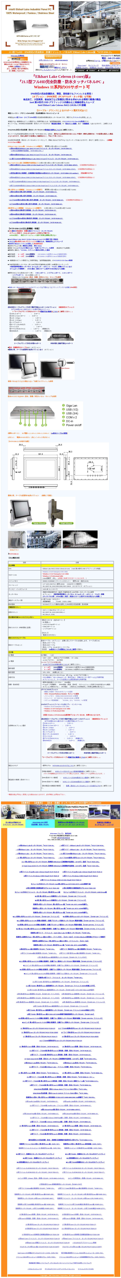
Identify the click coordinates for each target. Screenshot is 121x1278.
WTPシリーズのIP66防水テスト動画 (75, 778)
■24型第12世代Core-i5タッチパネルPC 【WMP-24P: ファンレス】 (86, 916)
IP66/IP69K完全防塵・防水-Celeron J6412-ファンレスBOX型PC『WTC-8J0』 (61, 1089)
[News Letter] (82, 65)
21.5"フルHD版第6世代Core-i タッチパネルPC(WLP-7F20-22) (60, 1040)
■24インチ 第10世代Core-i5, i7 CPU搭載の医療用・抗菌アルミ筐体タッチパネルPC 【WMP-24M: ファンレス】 (60, 1022)
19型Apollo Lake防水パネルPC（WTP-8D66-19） (79, 1101)
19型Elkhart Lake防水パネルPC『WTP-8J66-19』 (80, 1063)
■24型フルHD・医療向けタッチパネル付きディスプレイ (42, 1158)
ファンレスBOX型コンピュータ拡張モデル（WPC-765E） (36, 1257)
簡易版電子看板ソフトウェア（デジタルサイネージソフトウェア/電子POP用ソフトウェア (60, 1263)
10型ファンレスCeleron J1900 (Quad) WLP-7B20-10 (41, 876)
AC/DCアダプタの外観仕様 (52, 664)
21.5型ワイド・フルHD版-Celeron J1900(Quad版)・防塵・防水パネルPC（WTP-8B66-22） (60, 1118)
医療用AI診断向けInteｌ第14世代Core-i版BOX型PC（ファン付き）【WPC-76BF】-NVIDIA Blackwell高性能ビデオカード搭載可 (60, 937)
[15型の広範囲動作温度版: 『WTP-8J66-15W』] (27, 151)
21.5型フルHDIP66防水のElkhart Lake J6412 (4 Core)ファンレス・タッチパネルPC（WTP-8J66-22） (44, 159)
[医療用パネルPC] (82, 67)
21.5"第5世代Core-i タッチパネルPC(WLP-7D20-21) (79, 1228)
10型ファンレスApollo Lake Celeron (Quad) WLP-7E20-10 (39, 872)
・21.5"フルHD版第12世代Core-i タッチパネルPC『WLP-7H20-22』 (81, 858)
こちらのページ (48, 70)
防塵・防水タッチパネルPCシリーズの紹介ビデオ (83, 786)
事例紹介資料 (49, 130)
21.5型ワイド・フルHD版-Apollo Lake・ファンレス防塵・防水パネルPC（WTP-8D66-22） (61, 1105)
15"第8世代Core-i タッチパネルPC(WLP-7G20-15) (38, 1028)
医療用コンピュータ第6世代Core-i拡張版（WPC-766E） (83, 1148)
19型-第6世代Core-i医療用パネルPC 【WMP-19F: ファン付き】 (38, 994)
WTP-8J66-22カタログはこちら (63, 765)
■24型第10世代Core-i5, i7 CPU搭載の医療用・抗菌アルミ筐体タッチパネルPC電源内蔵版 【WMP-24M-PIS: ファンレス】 (61, 1018)
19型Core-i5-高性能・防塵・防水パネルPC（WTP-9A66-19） (83, 1218)
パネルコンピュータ (35, 1269)
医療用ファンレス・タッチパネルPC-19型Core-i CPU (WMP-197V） (80, 1198)
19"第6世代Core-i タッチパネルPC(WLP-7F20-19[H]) (80, 1036)
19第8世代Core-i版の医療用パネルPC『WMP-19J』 (37, 949)
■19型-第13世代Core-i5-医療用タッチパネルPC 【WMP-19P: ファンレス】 (61, 900)
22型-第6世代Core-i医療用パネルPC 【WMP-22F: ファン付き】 (38, 998)
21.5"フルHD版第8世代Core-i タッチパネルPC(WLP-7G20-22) (79, 1028)
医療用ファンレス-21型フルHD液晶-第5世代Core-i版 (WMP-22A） (81, 1204)
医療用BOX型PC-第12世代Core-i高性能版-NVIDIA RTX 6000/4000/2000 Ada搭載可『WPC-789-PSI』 (60, 1097)
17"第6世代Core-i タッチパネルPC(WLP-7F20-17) (40, 1036)
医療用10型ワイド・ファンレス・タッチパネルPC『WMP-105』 (60, 978)
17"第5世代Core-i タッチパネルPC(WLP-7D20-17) (79, 1224)
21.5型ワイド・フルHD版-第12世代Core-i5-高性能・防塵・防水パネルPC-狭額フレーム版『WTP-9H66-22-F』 (61, 1081)
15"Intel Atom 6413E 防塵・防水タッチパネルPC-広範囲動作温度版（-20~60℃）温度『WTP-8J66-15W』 (61, 1059)
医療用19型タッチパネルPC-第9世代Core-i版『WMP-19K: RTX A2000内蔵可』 (60, 945)
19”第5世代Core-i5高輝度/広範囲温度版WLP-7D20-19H (81, 1234)
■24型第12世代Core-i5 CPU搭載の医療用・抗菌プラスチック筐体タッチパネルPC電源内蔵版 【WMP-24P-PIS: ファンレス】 (60, 925)
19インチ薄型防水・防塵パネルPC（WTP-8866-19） (86, 1178)
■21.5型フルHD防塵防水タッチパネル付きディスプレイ (85, 1162)
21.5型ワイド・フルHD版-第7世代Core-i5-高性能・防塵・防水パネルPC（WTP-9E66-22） (61, 1130)
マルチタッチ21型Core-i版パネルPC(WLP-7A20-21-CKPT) (82, 1247)
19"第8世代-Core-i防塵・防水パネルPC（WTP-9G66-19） (82, 1046)
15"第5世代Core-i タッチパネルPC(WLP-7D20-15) (42, 1224)
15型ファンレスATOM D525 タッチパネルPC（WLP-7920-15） (37, 1172)
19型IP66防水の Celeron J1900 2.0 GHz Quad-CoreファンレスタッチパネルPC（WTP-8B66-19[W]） (42, 177)
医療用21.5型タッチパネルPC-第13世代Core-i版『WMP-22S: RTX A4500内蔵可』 (61, 908)
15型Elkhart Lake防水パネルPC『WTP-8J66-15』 (41, 1063)
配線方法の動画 (46, 311)
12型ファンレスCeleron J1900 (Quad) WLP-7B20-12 (80, 876)
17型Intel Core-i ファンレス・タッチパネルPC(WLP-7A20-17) (82, 1238)
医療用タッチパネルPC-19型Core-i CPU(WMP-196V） (36, 1198)
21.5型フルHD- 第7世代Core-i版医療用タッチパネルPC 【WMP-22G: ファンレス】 (61, 982)
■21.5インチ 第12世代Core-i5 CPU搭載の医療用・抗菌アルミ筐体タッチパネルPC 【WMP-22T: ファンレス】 (60, 965)
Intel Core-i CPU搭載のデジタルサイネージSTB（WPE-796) (38, 1253)
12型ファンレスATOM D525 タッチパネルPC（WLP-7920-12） (83, 1168)
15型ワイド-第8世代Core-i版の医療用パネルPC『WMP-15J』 (81, 949)
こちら (58, 130)
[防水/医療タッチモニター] (111, 65)
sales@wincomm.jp (63, 838)
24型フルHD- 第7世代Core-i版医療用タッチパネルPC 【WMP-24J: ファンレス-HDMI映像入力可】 (61, 1010)
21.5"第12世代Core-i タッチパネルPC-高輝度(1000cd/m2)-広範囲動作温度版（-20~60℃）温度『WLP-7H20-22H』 (61, 862)
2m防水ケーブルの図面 (59, 433)
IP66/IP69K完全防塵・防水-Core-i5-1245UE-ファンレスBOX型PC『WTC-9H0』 (60, 1093)
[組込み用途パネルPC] (112, 67)
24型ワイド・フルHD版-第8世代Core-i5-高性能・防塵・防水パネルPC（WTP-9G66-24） (60, 1055)
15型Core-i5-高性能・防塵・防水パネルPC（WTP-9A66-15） (38, 1218)
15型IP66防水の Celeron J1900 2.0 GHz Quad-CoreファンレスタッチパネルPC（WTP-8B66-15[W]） (42, 169)
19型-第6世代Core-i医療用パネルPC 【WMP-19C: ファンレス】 (83, 994)
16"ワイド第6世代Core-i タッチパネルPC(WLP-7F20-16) (80, 1032)
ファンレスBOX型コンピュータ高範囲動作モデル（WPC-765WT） (82, 1257)
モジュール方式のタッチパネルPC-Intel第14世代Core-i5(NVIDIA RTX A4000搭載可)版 (61, 884)
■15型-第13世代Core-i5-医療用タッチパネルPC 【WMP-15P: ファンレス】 (61, 896)
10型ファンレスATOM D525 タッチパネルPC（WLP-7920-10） (37, 1168)
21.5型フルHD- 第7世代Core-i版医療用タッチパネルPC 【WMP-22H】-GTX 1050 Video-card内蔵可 (60, 990)
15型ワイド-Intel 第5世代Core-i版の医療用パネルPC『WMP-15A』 (80, 1188)
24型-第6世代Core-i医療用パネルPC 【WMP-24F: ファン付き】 (37, 1002)
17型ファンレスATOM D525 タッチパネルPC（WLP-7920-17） (83, 1172)
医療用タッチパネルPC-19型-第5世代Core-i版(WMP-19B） (35, 1194)
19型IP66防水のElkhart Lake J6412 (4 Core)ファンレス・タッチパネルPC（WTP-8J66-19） (40, 155)
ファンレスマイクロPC (86, 1269)
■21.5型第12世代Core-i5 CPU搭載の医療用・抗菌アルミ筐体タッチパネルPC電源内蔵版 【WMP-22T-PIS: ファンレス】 (60, 961)
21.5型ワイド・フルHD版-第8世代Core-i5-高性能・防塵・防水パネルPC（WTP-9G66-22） (61, 1051)
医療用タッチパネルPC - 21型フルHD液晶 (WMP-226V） (35, 1208)
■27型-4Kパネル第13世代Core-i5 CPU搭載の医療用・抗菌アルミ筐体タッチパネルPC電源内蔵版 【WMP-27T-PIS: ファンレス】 (60, 929)
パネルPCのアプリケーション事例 (84, 1243)
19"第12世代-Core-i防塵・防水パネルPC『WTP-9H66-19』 (82, 1073)
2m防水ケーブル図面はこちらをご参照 (62, 649)
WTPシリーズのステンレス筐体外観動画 (69, 771)
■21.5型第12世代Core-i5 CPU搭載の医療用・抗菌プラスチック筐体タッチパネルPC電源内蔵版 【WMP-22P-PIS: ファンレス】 (60, 921)
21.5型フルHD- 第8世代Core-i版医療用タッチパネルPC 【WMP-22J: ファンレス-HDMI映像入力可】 (61, 986)
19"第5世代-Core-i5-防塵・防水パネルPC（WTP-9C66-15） (82, 1214)
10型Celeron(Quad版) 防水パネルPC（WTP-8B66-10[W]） (61, 1109)
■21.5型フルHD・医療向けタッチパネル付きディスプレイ (85, 1154)
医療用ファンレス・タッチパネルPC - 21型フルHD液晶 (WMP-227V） (82, 1208)
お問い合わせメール (46, 60)
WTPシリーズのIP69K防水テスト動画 (76, 782)
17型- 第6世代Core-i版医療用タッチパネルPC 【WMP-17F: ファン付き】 (62, 957)
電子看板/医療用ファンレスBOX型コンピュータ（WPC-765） (82, 1253)
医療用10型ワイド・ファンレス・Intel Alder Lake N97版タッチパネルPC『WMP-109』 (61, 933)
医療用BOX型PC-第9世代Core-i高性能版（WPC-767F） (82, 1144)
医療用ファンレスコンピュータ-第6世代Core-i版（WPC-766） (40, 1148)
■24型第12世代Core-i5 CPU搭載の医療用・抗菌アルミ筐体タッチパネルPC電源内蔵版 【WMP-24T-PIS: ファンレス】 (61, 969)
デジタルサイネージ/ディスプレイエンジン (60, 1269)
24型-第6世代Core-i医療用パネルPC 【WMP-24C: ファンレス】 (83, 1002)
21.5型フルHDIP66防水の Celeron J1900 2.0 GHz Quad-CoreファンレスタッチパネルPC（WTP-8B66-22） (44, 181)
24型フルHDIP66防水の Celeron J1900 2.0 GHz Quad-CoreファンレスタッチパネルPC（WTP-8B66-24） (44, 185)
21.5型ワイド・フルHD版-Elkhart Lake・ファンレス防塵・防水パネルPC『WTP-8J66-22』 (60, 1067)
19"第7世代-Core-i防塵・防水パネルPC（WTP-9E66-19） (82, 1126)
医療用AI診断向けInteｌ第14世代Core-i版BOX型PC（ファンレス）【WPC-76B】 (61, 941)
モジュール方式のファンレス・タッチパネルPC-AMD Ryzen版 (85, 892)
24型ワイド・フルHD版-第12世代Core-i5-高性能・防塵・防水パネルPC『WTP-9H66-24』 (61, 1085)
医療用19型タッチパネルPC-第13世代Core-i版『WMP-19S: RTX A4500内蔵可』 (60, 904)
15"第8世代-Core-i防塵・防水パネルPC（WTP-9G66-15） (39, 1046)
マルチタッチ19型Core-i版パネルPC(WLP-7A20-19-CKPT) (39, 1247)
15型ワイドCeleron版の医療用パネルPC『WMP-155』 (38, 953)
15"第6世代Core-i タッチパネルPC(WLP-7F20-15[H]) (39, 1032)
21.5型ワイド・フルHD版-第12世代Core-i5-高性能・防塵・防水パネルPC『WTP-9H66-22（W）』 (61, 1077)
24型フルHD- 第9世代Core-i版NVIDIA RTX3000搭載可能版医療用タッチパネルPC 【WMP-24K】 (60, 1014)
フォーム (97, 61)
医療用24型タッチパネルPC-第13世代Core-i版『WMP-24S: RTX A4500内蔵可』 (60, 912)
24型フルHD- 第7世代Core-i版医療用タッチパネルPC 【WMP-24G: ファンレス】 (60, 1006)
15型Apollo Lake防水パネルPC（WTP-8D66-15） (41, 1101)
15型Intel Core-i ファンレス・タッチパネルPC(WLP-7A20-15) (39, 1238)
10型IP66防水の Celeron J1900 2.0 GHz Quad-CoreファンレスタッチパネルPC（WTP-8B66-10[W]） (43, 165)
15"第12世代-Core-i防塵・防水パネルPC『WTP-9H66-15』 (39, 1073)
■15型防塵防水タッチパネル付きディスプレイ (83, 1158)
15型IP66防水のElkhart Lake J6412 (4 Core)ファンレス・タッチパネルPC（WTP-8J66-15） (40, 148)
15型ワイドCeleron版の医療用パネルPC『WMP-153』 (36, 1188)
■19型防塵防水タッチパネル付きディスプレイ (33, 1162)
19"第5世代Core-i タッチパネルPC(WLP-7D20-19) (42, 1228)
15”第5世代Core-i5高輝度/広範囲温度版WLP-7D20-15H (40, 1234)
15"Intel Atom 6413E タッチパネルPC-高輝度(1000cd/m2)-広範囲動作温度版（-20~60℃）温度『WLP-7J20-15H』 (61, 866)
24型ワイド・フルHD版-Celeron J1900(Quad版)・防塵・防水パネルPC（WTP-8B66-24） (60, 1122)
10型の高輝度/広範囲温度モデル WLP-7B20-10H (42, 888)
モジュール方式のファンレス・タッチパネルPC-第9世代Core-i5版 (37, 892)
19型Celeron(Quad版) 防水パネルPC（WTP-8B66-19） (80, 1113)
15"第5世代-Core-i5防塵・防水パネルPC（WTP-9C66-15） (39, 1214)
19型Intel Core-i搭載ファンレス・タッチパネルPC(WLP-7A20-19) (47, 1243)
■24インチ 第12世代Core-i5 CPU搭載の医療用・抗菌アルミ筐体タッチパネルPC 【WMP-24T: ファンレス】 (61, 973)
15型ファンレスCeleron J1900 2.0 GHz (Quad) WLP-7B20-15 (60, 880)
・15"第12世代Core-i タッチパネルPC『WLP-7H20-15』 (35, 858)
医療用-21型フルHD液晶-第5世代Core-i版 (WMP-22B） (36, 1204)
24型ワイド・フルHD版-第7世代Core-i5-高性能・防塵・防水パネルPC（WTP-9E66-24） (60, 1134)
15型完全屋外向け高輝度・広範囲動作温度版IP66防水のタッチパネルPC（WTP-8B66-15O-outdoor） (44, 173)
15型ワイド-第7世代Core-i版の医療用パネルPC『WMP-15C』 (80, 953)
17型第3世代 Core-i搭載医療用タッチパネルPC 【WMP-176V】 (60, 1184)
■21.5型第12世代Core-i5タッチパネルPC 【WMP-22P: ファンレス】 (36, 916)
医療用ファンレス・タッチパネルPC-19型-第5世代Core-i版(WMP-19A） (82, 1194)
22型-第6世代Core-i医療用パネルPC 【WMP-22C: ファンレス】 (83, 998)
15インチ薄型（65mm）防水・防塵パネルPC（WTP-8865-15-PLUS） (41, 1178)
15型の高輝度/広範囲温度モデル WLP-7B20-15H (79, 888)
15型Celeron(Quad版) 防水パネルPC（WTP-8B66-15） (41, 1113)
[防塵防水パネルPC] (96, 67)
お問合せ (17, 66)
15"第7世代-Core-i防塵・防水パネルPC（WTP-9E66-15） (39, 1126)
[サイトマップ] (93, 65)
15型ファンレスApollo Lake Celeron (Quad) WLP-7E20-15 (82, 872)
